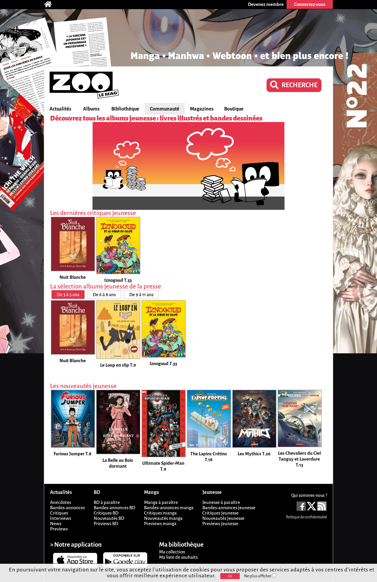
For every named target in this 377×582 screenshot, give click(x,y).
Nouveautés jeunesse (223, 518)
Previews (59, 528)
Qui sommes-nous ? (309, 495)
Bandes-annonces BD (114, 507)
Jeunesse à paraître (221, 502)
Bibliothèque (125, 109)
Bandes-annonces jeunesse (228, 507)
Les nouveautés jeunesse (83, 386)
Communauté (164, 109)
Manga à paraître (161, 502)
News (55, 523)
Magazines (202, 109)
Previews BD (106, 523)
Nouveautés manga (163, 518)
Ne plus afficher (260, 576)
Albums (91, 109)
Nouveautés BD (109, 518)
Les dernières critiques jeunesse (93, 213)
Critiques (59, 512)
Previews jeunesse (220, 523)
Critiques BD (106, 512)
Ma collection (172, 551)
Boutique (234, 109)
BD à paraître (107, 502)
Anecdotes (60, 502)
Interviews (60, 518)
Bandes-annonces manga (169, 507)
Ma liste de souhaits (178, 557)
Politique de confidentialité (306, 517)
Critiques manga (160, 512)
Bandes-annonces (67, 507)
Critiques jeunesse (220, 512)
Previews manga (160, 523)
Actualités (60, 109)
